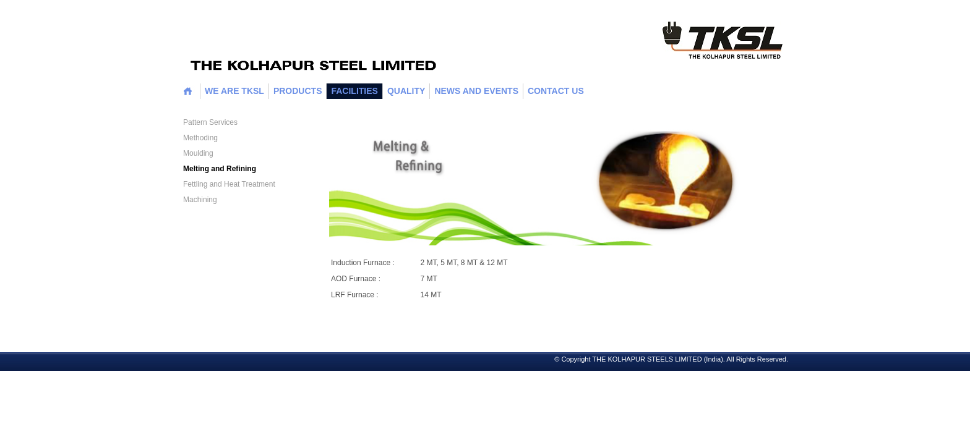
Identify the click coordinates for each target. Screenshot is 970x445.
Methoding (200, 138)
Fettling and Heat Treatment (229, 184)
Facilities (354, 91)
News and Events (476, 91)
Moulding (198, 153)
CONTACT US (556, 91)
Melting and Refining (219, 168)
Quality (406, 91)
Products (297, 91)
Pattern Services (210, 122)
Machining (200, 199)
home (188, 91)
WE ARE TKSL (234, 91)
